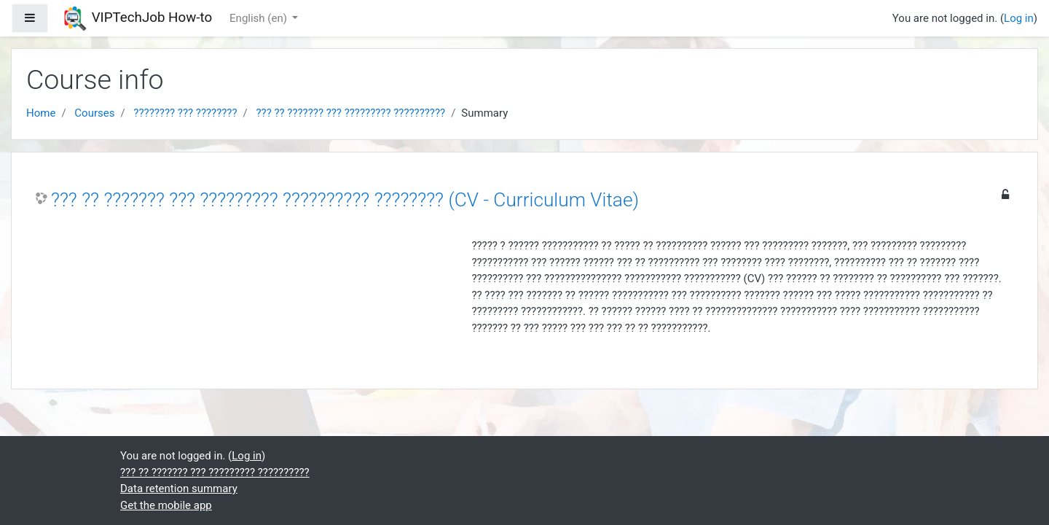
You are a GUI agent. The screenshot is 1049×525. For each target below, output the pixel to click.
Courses (94, 113)
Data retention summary (178, 488)
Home (40, 113)
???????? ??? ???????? (185, 113)
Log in (1019, 18)
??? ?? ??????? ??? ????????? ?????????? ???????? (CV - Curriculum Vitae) (345, 200)
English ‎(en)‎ (259, 18)
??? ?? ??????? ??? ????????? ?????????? (350, 113)
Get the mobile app (166, 505)
